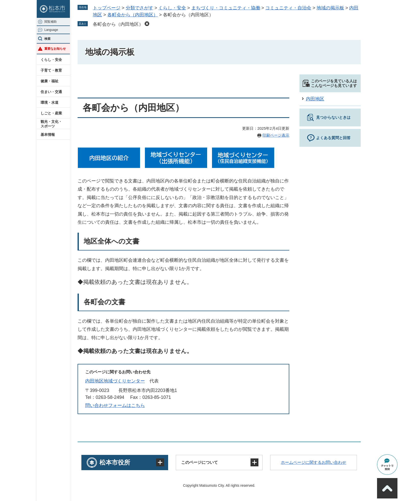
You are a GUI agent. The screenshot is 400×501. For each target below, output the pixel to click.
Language (51, 30)
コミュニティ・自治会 (288, 7)
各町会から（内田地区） (132, 14)
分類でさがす (139, 7)
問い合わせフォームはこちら (115, 405)
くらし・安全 (51, 60)
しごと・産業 (51, 113)
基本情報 (48, 135)
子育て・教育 (51, 70)
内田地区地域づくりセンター (115, 381)
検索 (47, 39)
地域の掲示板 (330, 7)
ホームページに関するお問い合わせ (313, 462)
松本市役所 (114, 462)
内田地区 (315, 98)
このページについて (199, 462)
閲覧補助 (50, 21)
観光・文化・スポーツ (51, 124)
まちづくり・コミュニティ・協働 (225, 7)
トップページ (106, 7)
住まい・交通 (51, 92)
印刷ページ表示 (275, 135)
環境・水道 (49, 102)
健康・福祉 (49, 81)
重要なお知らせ (55, 48)
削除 (147, 23)
